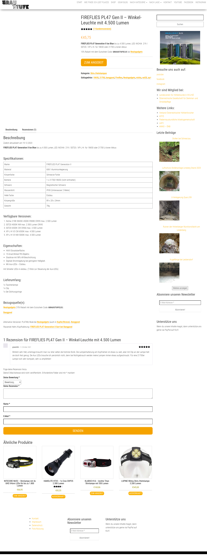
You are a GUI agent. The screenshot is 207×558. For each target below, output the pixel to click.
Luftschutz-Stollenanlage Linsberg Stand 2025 (181, 168)
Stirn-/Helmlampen (98, 73)
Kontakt (168, 2)
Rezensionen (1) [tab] (29, 129)
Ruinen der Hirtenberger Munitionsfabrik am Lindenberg (181, 228)
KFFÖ (161, 116)
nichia (138, 77)
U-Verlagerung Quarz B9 (181, 197)
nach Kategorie (138, 2)
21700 (102, 77)
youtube (178, 2)
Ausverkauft (58, 496)
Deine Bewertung (11, 377)
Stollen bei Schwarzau (181, 138)
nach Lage (155, 2)
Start (79, 2)
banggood (110, 77)
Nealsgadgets (136, 52)
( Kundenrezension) (102, 29)
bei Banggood (51, 326)
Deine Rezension (11, 386)
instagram (200, 2)
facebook (188, 2)
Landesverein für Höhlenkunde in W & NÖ (176, 95)
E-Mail (6, 416)
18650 (96, 77)
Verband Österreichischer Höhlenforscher (176, 113)
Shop (113, 2)
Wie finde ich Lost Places (96, 2)
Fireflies (118, 77)
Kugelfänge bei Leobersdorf (181, 259)
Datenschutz (37, 525)
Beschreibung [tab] (11, 129)
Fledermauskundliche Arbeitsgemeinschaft (177, 119)
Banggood (7, 312)
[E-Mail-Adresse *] (180, 302)
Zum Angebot (94, 62)
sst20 (144, 77)
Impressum (36, 521)
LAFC (161, 123)
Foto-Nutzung (38, 528)
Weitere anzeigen (180, 288)
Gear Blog (123, 2)
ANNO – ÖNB (164, 126)
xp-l (149, 77)
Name (6, 403)
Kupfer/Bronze (63, 321)
